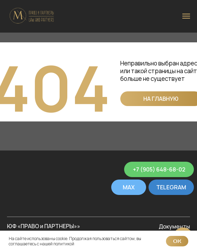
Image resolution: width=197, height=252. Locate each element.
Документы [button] (174, 226)
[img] (31, 169)
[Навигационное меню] (186, 16)
